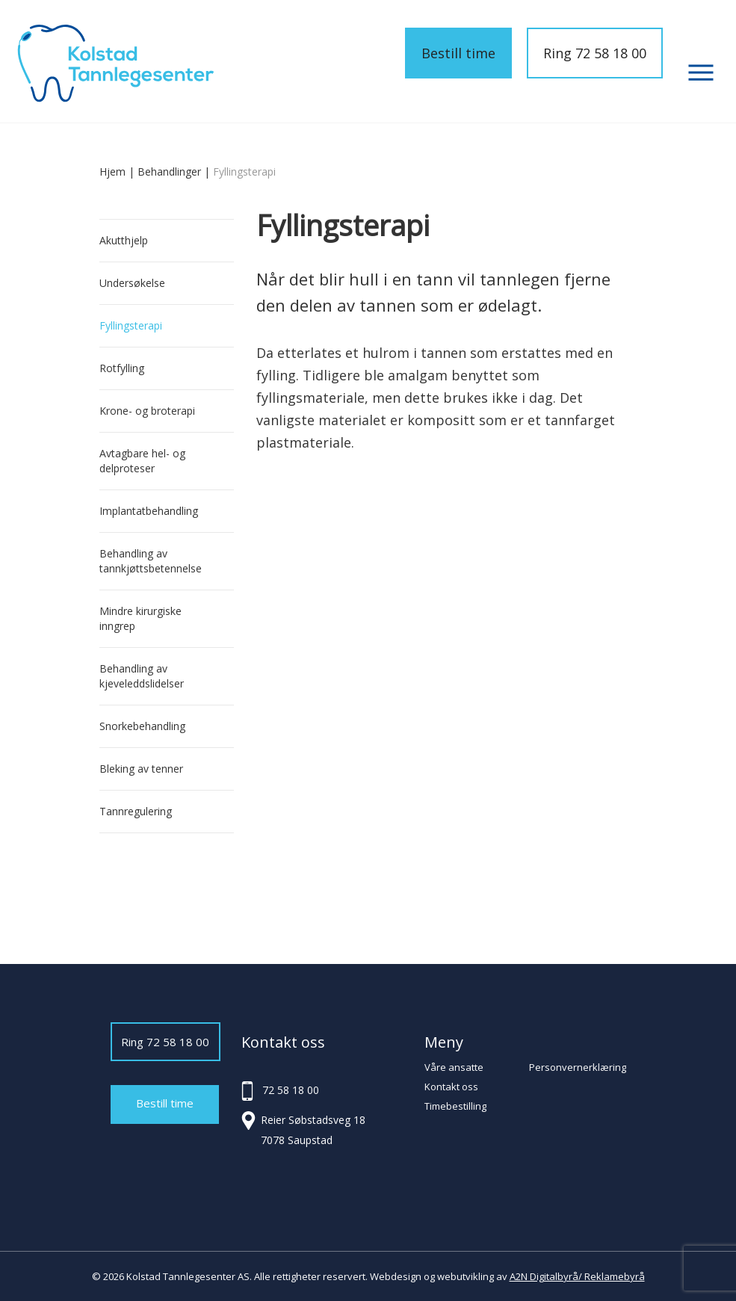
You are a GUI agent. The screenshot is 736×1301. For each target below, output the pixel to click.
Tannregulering (135, 811)
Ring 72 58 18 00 (594, 53)
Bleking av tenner (141, 768)
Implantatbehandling (148, 511)
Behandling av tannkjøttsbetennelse (150, 560)
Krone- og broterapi (147, 411)
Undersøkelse (132, 283)
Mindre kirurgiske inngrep (140, 618)
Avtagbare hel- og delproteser (142, 460)
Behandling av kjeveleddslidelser (141, 675)
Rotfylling (121, 368)
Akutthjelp (123, 240)
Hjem (112, 171)
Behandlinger (169, 171)
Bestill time (458, 53)
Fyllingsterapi (130, 325)
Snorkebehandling (142, 726)
